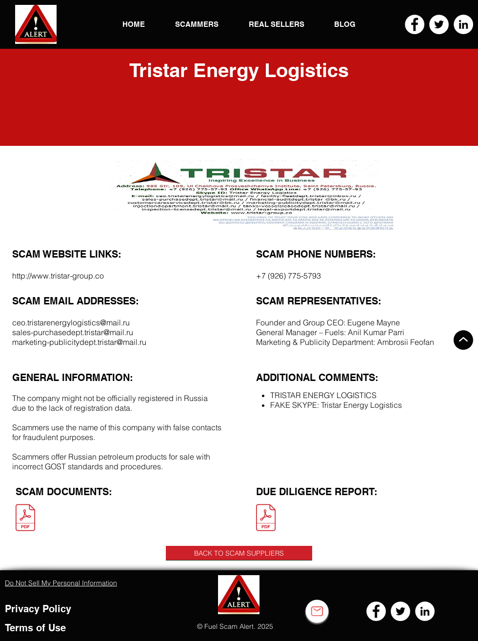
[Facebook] (414, 24)
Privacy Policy (38, 609)
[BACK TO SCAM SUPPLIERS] (239, 553)
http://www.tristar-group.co (58, 275)
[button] (36, 24)
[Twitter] (439, 24)
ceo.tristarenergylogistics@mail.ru (71, 322)
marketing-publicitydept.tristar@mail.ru (79, 342)
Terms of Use (35, 628)
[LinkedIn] (463, 24)
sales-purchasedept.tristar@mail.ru (72, 332)
